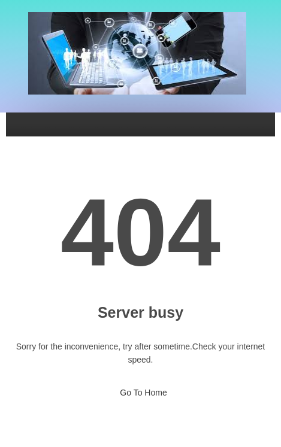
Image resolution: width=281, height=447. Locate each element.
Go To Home (140, 389)
